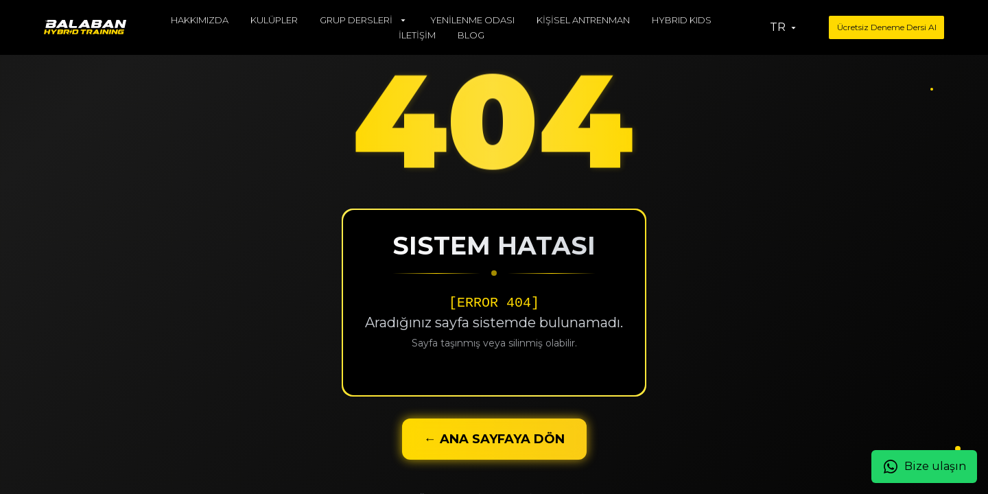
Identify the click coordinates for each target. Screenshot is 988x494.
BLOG (471, 35)
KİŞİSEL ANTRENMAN (583, 19)
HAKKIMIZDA (199, 19)
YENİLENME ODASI (472, 19)
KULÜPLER (274, 19)
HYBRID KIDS (681, 19)
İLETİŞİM (417, 35)
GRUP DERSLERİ (364, 19)
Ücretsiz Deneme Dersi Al (887, 27)
